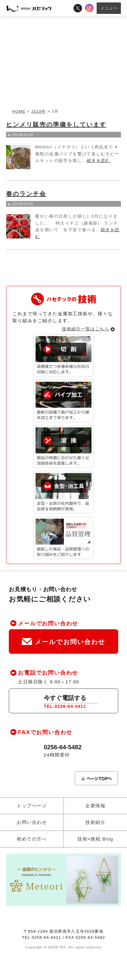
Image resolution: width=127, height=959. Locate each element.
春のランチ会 (26, 193)
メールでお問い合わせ (63, 641)
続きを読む (98, 160)
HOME (19, 111)
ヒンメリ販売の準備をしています (56, 124)
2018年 (38, 111)
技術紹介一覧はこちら (85, 328)
